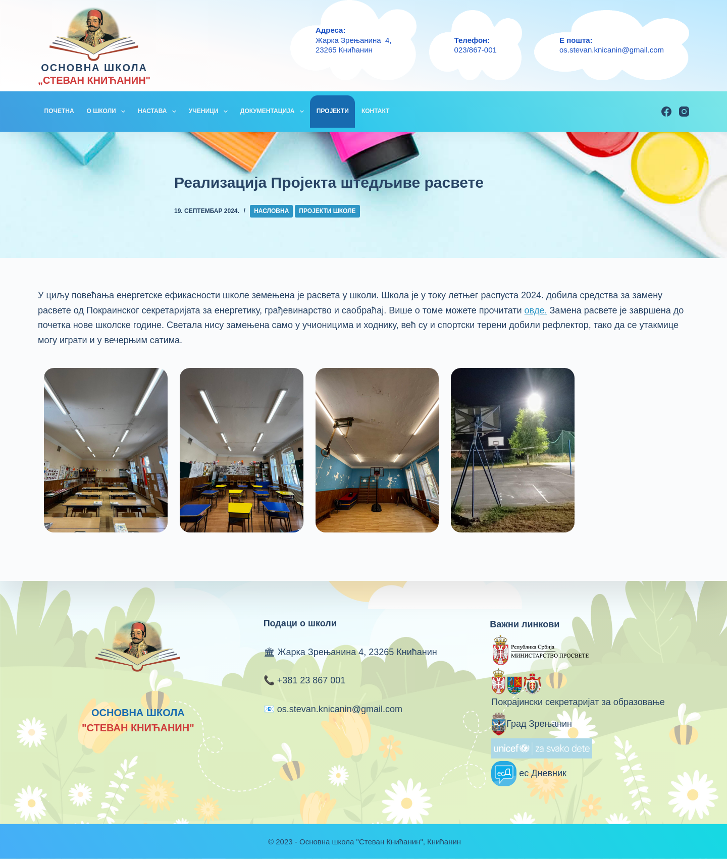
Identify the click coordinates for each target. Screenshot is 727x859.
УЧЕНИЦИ (210, 111)
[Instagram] (684, 111)
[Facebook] (666, 111)
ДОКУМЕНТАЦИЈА (274, 111)
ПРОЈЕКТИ (333, 111)
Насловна (271, 210)
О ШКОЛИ (108, 111)
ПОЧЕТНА (59, 111)
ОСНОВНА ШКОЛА (94, 67)
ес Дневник (528, 773)
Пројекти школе (327, 210)
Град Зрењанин (531, 723)
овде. (536, 310)
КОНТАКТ (375, 111)
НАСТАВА (159, 111)
